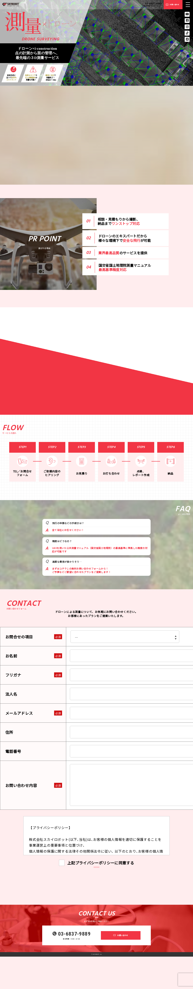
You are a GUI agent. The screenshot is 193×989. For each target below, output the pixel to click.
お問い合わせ (174, 4)
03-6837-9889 (153, 4)
